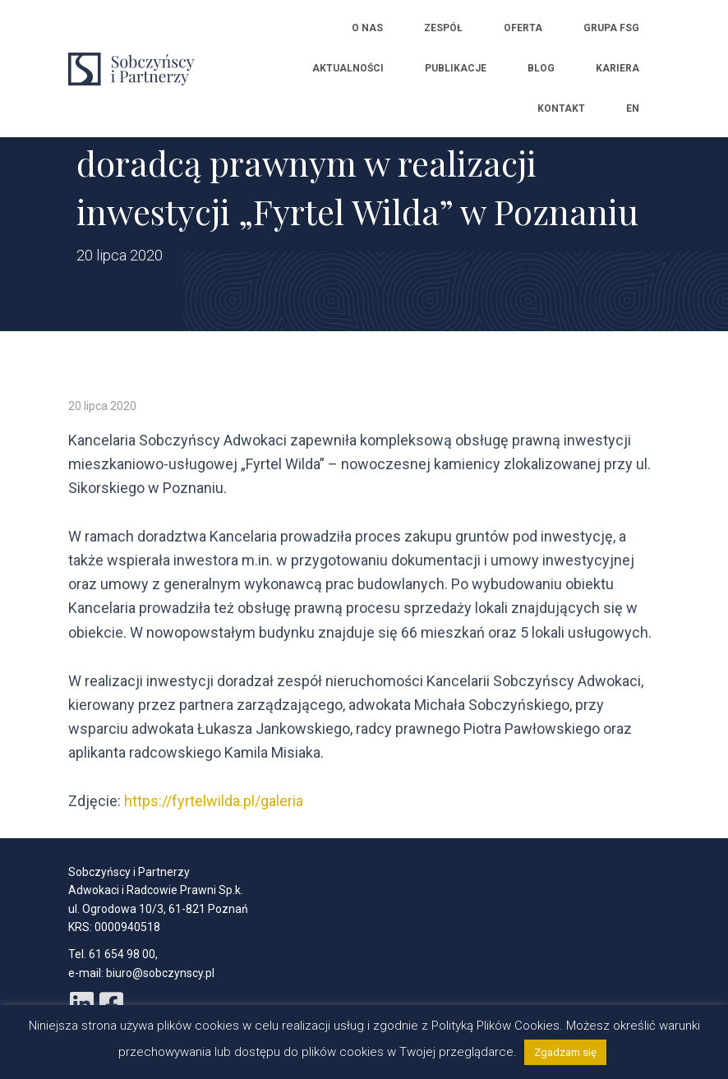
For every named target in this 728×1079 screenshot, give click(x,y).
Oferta (523, 28)
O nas (367, 28)
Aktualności (348, 68)
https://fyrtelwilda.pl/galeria (213, 800)
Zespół (443, 28)
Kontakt (561, 108)
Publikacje (455, 68)
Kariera (617, 68)
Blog (541, 68)
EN (632, 108)
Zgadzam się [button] (565, 1052)
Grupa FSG (611, 28)
